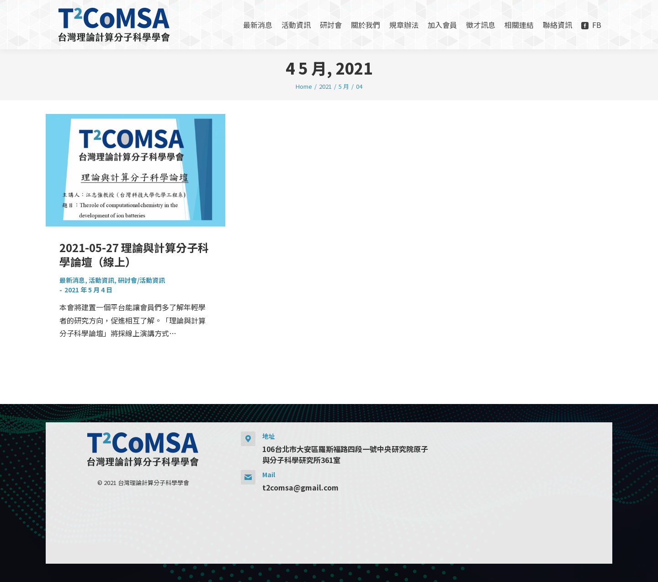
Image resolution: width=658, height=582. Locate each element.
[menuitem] (257, 24)
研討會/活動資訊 (141, 280)
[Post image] (135, 170)
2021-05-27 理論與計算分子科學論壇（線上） (134, 254)
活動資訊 (101, 280)
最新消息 (72, 280)
